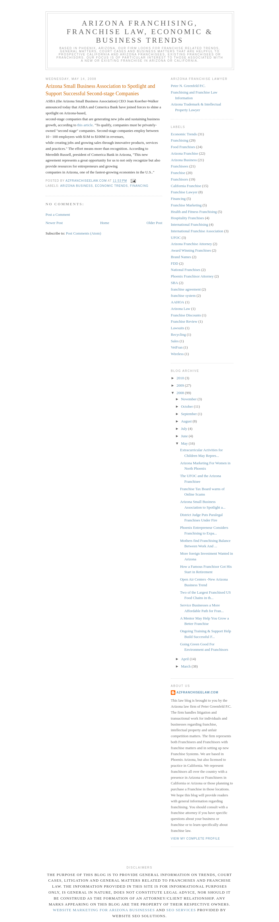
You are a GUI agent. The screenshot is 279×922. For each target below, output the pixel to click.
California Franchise (186, 186)
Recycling (178, 334)
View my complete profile (195, 838)
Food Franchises (183, 147)
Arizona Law (180, 308)
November (189, 399)
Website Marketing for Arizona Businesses (104, 910)
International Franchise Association (197, 231)
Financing (139, 185)
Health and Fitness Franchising (194, 212)
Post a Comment (58, 214)
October (187, 406)
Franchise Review (184, 321)
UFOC (176, 237)
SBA (174, 283)
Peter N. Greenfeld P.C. (188, 86)
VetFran (176, 347)
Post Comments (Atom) (83, 233)
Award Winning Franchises (191, 250)
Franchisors (179, 179)
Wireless (177, 354)
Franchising (179, 140)
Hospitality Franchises (187, 218)
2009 (181, 385)
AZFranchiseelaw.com (197, 692)
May (185, 443)
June (185, 436)
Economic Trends (111, 185)
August (187, 421)
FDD (174, 263)
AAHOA (177, 302)
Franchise (178, 173)
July (184, 428)
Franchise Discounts (186, 315)
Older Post (154, 223)
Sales (175, 341)
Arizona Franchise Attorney (191, 244)
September (189, 414)
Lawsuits (177, 328)
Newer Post (54, 223)
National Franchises (185, 270)
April (185, 659)
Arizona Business (76, 185)
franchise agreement (186, 289)
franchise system (183, 295)
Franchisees (179, 166)
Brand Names (181, 257)
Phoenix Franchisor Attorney (192, 276)
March (186, 666)
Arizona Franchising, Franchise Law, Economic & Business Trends (140, 31)
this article (85, 125)
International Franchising (189, 224)
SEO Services (181, 910)
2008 (181, 393)
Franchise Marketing (186, 205)
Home (104, 223)
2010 (181, 378)
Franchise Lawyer (184, 192)
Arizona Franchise (184, 153)
